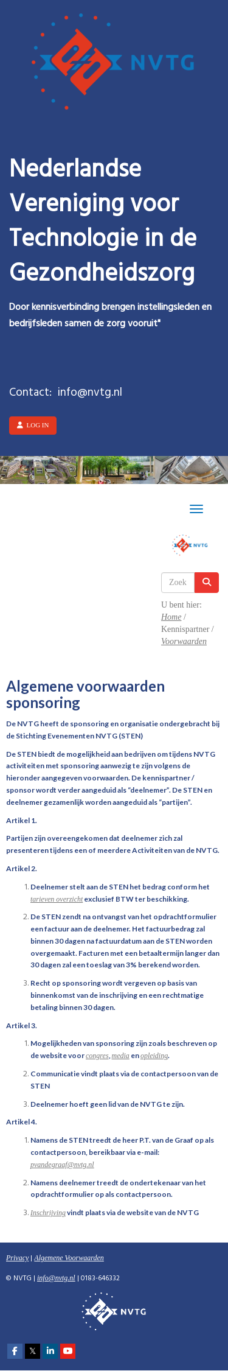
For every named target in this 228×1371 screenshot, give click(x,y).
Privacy (17, 1258)
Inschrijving (48, 1212)
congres (97, 1055)
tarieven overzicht (56, 899)
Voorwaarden (184, 641)
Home (171, 617)
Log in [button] (33, 425)
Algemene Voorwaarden (69, 1258)
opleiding (154, 1055)
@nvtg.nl (62, 1164)
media (121, 1055)
